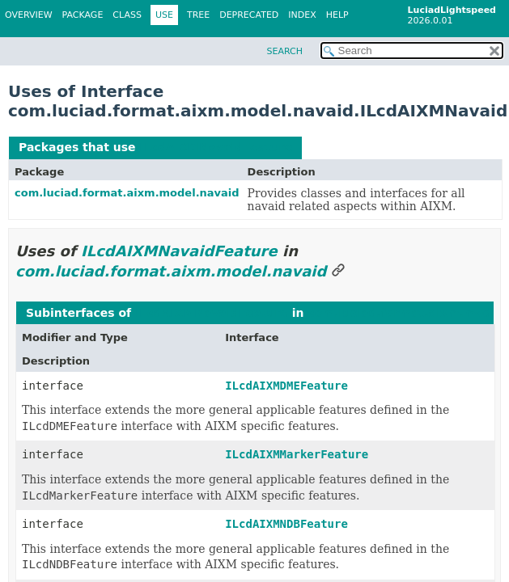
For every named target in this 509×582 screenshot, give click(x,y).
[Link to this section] (338, 271)
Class (127, 15)
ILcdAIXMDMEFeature (286, 385)
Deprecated (248, 15)
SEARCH (284, 51)
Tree (198, 15)
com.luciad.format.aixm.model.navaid (127, 193)
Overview (29, 15)
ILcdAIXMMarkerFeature (296, 454)
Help (337, 15)
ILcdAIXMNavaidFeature (215, 147)
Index (302, 15)
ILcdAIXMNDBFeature (286, 523)
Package (83, 15)
